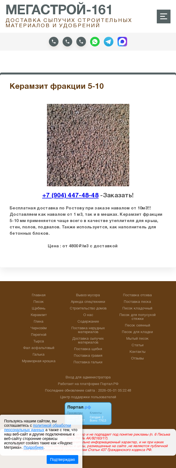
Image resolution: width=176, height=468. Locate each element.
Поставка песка (137, 302)
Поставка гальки (88, 362)
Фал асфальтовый (38, 348)
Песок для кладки (137, 332)
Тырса (38, 341)
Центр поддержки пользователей (88, 397)
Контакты (138, 352)
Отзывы (137, 358)
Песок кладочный (137, 308)
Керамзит (39, 315)
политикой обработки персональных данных (37, 427)
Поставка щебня (88, 349)
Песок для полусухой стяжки (137, 317)
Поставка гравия (88, 356)
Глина (38, 321)
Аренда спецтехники (88, 302)
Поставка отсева (137, 295)
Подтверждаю (62, 459)
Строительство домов (88, 308)
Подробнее (34, 447)
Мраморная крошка (38, 361)
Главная (39, 295)
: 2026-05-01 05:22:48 (113, 390)
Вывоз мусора (88, 295)
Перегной (38, 335)
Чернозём (38, 328)
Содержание (88, 321)
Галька (38, 354)
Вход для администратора (88, 377)
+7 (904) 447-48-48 (70, 195)
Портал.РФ (109, 384)
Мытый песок (137, 338)
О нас (88, 315)
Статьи (138, 345)
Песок (38, 302)
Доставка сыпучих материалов (88, 340)
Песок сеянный (137, 325)
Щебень (38, 308)
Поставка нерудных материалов (88, 330)
